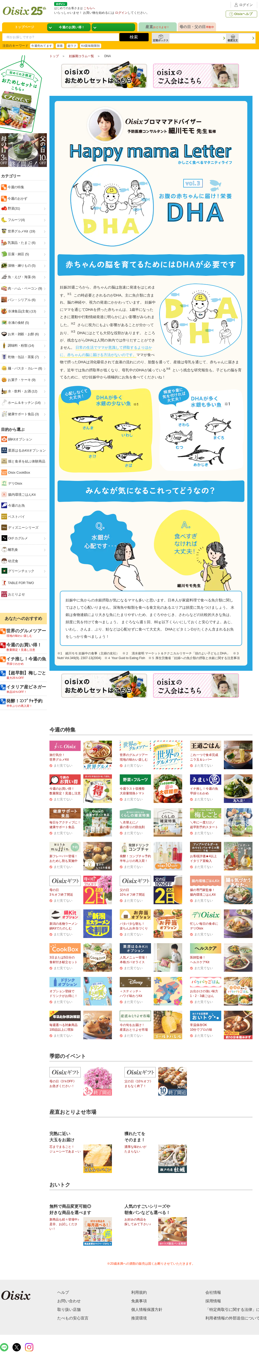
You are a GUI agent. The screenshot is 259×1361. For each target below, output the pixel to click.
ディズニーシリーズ (20, 527)
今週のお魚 (13, 505)
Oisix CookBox (15, 472)
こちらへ (89, 8)
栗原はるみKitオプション (23, 450)
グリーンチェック (18, 571)
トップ (54, 56)
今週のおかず (17, 198)
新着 (60, 45)
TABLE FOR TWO (17, 583)
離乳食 (10, 549)
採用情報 (213, 1301)
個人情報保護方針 (146, 1309)
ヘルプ (63, 1292)
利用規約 (139, 1292)
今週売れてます (41, 45)
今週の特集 (15, 187)
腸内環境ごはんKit (18, 494)
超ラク (72, 45)
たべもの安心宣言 (73, 1318)
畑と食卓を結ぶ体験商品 (23, 461)
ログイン (243, 5)
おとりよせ (13, 594)
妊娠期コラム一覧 (81, 56)
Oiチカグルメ (15, 538)
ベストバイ (13, 516)
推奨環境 (139, 1318)
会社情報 (213, 1292)
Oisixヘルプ (240, 14)
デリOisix (11, 483)
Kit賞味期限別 (90, 45)
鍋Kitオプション (16, 439)
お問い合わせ (69, 1301)
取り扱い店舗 (69, 1309)
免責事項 (139, 1301)
